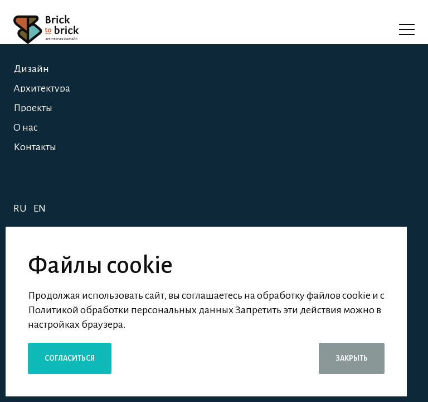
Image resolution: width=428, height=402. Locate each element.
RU (20, 208)
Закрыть (351, 358)
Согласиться (70, 358)
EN (39, 208)
